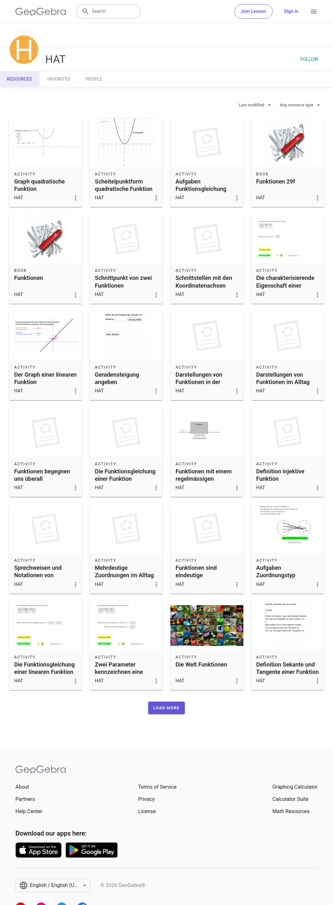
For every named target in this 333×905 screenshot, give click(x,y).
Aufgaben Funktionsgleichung (201, 185)
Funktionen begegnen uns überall (42, 475)
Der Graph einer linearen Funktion (45, 378)
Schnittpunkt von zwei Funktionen (123, 281)
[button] (166, 708)
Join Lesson (253, 11)
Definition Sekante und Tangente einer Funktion (287, 668)
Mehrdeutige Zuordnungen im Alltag (124, 571)
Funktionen (28, 277)
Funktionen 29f (275, 181)
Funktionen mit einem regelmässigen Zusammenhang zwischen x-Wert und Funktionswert (204, 486)
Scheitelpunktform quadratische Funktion (123, 185)
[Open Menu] (314, 11)
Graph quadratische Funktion (39, 185)
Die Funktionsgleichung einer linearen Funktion (44, 668)
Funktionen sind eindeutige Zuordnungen (196, 575)
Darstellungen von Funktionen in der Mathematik (199, 382)
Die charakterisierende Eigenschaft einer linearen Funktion (285, 285)
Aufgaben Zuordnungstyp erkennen (275, 575)
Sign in (291, 11)
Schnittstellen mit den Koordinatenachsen (204, 281)
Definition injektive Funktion (280, 475)
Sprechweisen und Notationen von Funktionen (38, 575)
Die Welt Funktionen (201, 664)
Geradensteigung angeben (117, 378)
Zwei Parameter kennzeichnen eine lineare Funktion (119, 672)
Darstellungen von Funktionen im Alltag (283, 378)
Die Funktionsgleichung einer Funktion (125, 475)
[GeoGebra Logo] (40, 11)
